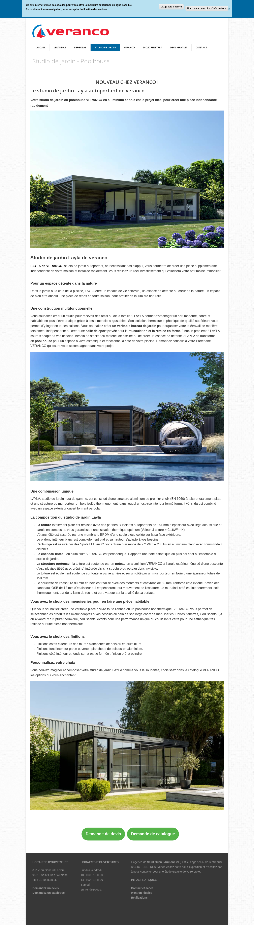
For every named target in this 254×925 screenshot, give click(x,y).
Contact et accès (142, 888)
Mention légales (141, 892)
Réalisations (139, 897)
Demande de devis (103, 834)
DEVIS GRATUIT (178, 47)
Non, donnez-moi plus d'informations (206, 8)
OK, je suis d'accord (171, 6)
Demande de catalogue (153, 834)
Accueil (40, 47)
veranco (129, 47)
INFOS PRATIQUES (144, 879)
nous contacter (142, 871)
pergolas (80, 47)
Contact (201, 47)
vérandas (60, 47)
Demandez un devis (45, 888)
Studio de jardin (105, 47)
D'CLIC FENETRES (152, 47)
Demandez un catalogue (48, 892)
